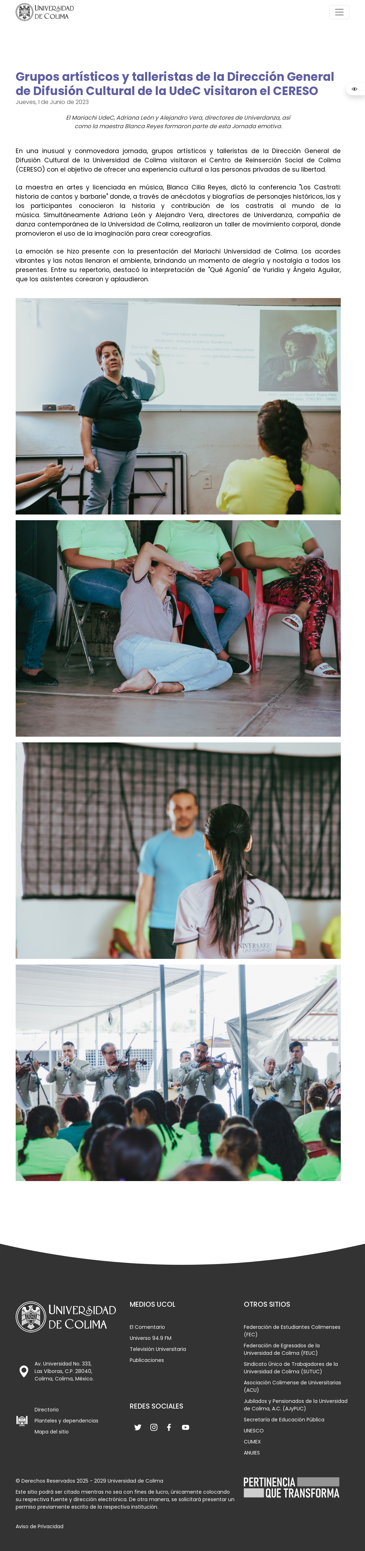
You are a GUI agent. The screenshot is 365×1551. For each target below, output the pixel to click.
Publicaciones (147, 1360)
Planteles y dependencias (66, 1420)
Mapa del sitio (52, 1431)
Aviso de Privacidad (39, 1526)
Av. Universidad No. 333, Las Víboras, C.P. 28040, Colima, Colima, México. (64, 1371)
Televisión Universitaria (158, 1349)
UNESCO (254, 1430)
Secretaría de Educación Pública (284, 1419)
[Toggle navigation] (339, 12)
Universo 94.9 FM (150, 1338)
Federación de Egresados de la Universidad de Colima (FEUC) (282, 1349)
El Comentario (147, 1327)
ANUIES (252, 1452)
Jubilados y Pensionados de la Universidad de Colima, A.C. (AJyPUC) (296, 1405)
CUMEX (252, 1441)
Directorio (47, 1409)
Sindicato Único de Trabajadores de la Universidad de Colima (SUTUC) (291, 1368)
